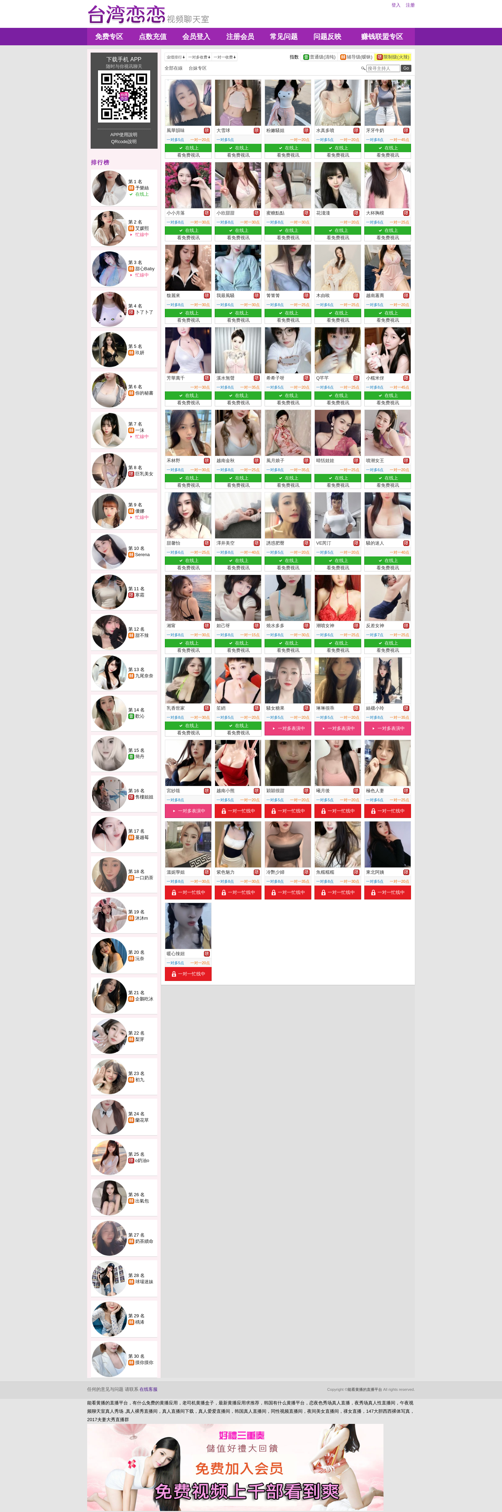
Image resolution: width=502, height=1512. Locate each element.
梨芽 (139, 1039)
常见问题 (284, 36)
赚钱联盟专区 (382, 36)
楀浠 (139, 1322)
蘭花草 (142, 1120)
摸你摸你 (144, 1362)
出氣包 (142, 1200)
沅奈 (139, 958)
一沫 (139, 430)
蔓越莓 (142, 837)
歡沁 (139, 716)
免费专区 (109, 36)
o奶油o (142, 1160)
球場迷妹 (144, 1281)
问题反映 (327, 36)
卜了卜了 (144, 312)
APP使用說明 (123, 134)
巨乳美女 (144, 473)
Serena (142, 554)
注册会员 (240, 36)
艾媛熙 (142, 228)
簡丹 (139, 756)
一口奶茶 (144, 877)
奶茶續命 (144, 1241)
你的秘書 (144, 393)
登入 (396, 5)
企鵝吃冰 (144, 998)
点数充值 (153, 36)
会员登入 (196, 36)
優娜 (139, 511)
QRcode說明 (124, 141)
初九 (139, 1079)
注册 (410, 5)
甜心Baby (145, 268)
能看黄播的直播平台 (365, 1389)
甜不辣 (142, 635)
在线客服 (148, 1389)
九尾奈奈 (144, 675)
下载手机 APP (123, 59)
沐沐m (141, 918)
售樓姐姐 (144, 797)
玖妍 (139, 352)
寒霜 (139, 595)
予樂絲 (142, 187)
